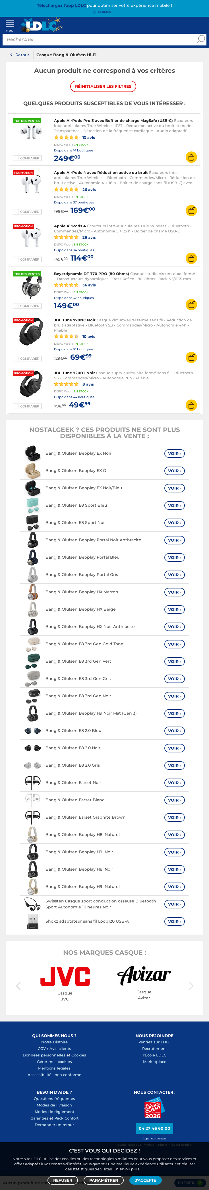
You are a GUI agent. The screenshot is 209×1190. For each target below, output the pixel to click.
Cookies (78, 1055)
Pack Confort (66, 1118)
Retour (22, 55)
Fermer (104, 12)
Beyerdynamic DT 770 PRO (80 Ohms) (91, 274)
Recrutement (154, 1049)
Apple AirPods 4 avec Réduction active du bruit (101, 173)
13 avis (74, 137)
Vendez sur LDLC (154, 1042)
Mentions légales (54, 1068)
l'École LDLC (154, 1055)
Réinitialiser (103, 86)
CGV (42, 1049)
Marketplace (154, 1062)
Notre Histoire (54, 1042)
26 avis (75, 190)
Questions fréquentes (54, 1099)
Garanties (39, 1118)
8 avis (74, 384)
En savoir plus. (126, 1169)
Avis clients (60, 1049)
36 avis (75, 285)
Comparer (29, 159)
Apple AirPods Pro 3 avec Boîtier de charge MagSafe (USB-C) (113, 120)
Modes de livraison (54, 1105)
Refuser (62, 1180)
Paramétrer (103, 1180)
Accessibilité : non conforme (54, 1075)
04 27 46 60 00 (154, 1128)
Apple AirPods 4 (70, 226)
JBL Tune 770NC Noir (75, 320)
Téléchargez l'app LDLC (61, 5)
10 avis (74, 336)
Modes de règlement (54, 1112)
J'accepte (145, 1180)
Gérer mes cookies (54, 1062)
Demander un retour (54, 1125)
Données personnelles (44, 1055)
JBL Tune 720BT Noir (74, 373)
